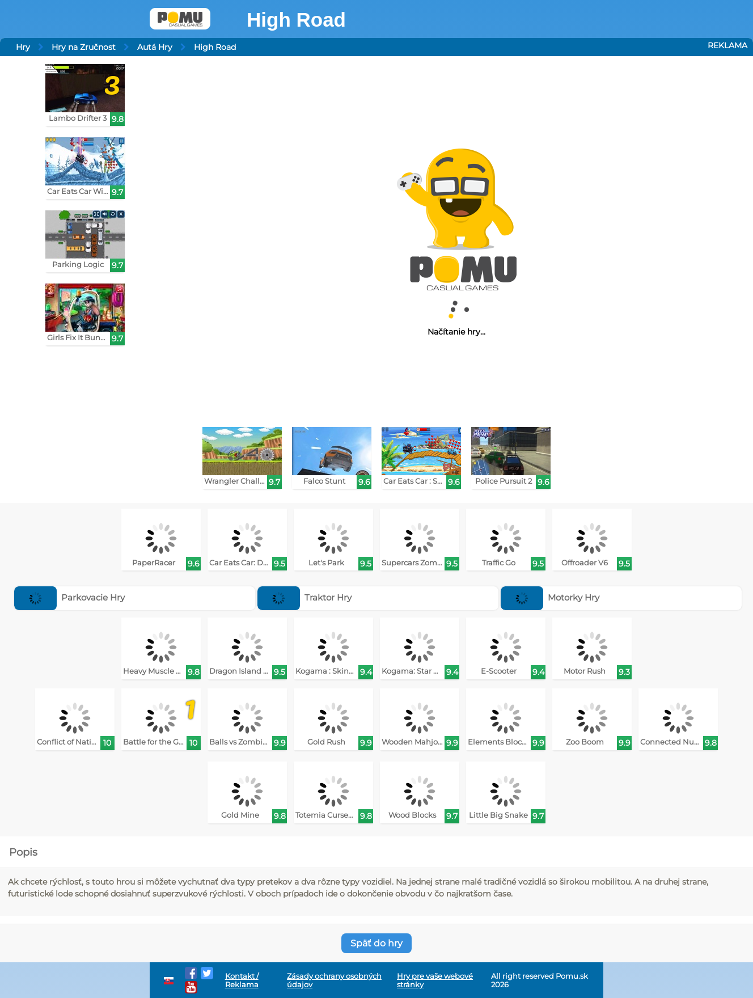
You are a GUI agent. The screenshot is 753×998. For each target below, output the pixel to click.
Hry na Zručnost (84, 47)
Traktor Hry (304, 597)
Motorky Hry (550, 597)
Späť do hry (376, 943)
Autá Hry (154, 47)
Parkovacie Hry (69, 597)
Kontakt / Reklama (242, 980)
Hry (23, 47)
